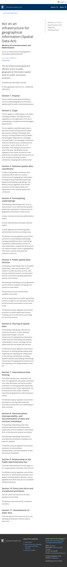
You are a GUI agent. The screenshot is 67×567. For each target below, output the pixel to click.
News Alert (28, 542)
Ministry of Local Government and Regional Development (55, 26)
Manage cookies (30, 550)
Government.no (13, 7)
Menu (62, 7)
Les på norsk (6, 60)
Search (53, 7)
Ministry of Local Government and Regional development (55, 541)
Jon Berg (52, 545)
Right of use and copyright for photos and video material (33, 546)
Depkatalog (54, 558)
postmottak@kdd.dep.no (57, 553)
